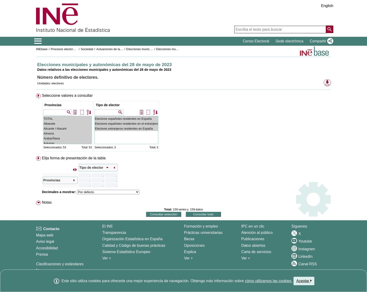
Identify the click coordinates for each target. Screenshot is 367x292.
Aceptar (304, 281)
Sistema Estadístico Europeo (126, 252)
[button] (320, 41)
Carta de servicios (256, 252)
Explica (190, 252)
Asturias (68, 143)
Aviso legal (45, 241)
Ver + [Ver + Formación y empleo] (188, 258)
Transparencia (114, 233)
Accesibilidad (47, 248)
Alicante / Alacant (68, 128)
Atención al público (257, 233)
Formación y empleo (201, 226)
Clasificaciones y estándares (60, 264)
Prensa (42, 254)
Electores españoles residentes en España (126, 118)
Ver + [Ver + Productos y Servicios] (245, 258)
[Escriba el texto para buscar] (280, 29)
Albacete (68, 123)
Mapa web (44, 235)
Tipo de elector (108, 105)
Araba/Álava (68, 138)
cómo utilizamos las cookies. (268, 281)
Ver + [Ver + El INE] (106, 258)
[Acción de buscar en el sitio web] (329, 29)
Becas (189, 239)
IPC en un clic (252, 226)
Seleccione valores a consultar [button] (67, 95)
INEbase (42, 49)
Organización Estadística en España (132, 239)
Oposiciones (194, 245)
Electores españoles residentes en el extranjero (126, 123)
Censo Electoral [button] (256, 41)
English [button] (327, 6)
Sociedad (87, 49)
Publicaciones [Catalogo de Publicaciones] (252, 239)
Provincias (53, 105)
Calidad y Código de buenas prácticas (133, 245)
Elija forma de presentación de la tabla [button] (74, 158)
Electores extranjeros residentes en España (126, 128)
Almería (68, 133)
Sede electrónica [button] (289, 41)
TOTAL (68, 118)
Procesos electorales (65, 49)
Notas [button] (47, 202)
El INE (107, 226)
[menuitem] (183, 123)
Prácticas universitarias (203, 233)
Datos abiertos (253, 245)
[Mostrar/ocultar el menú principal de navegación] (38, 41)
